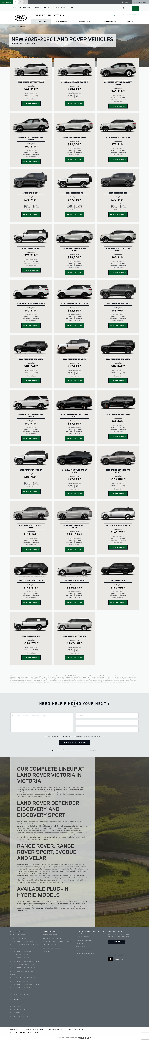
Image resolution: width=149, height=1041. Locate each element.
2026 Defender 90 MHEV (31, 470)
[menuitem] (41, 22)
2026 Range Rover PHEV (74, 581)
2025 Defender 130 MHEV (31, 359)
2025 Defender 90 (31, 193)
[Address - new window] (54, 7)
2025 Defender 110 (118, 193)
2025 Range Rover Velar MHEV (74, 249)
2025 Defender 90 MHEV (74, 359)
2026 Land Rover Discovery (74, 304)
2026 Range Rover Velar (118, 137)
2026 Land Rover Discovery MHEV (74, 415)
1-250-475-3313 (26, 7)
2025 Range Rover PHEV (74, 636)
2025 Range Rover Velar (74, 137)
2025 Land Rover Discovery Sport (118, 83)
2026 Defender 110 (31, 248)
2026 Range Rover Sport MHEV (74, 471)
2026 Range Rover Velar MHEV (118, 249)
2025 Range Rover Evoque (31, 82)
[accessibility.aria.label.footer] (84, 1038)
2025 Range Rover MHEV (118, 525)
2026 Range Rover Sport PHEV (74, 526)
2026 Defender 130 (31, 636)
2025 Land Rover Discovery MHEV (31, 415)
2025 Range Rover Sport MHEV (118, 471)
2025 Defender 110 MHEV (118, 304)
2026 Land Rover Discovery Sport (31, 138)
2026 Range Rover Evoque (74, 82)
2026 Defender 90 (74, 193)
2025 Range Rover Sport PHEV (31, 526)
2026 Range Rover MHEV (31, 581)
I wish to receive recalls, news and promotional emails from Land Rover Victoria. (76, 737)
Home (13, 26)
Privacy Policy (93, 750)
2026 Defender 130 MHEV (118, 414)
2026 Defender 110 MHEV (118, 359)
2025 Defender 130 (118, 581)
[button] (6, 2)
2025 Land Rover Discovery (31, 304)
